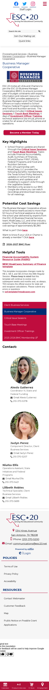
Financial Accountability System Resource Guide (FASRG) (20, 258)
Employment (42, 686)
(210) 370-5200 (30, 539)
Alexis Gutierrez (21, 387)
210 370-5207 (20, 456)
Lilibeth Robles (13, 487)
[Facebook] (16, 4)
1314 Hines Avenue (26, 530)
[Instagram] (33, 4)
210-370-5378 (20, 401)
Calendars (5, 686)
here (25, 230)
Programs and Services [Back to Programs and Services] (14, 54)
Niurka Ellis (10, 465)
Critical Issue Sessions (34, 149)
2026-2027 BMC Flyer (18, 244)
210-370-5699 (12, 501)
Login (24, 553)
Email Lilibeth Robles (16, 497)
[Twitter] (24, 4)
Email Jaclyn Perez (23, 453)
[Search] (40, 31)
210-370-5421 (12, 482)
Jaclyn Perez (19, 443)
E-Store (31, 686)
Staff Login (25, 9)
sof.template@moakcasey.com (20, 292)
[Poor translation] (9, 654)
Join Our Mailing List (24, 36)
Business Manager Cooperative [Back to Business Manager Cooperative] (19, 55)
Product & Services (19, 686)
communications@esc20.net (30, 543)
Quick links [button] (24, 41)
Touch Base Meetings (27, 113)
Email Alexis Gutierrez (25, 397)
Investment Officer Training (26, 116)
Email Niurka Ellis (15, 478)
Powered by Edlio (24, 549)
